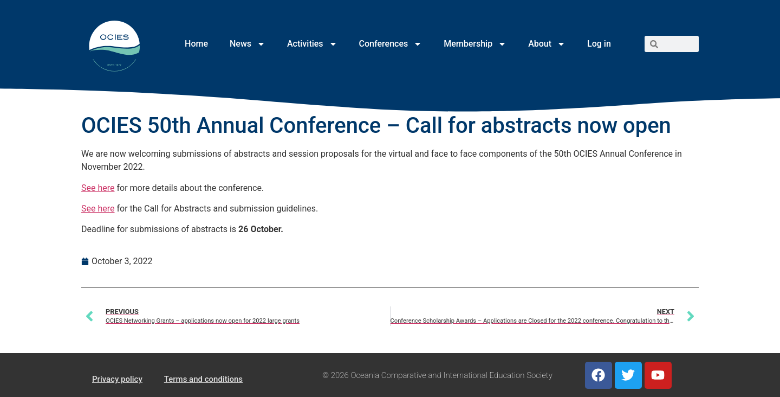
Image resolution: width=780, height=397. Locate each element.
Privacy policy (117, 379)
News (247, 44)
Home (196, 44)
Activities (312, 44)
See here (98, 188)
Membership (475, 44)
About (547, 44)
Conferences (390, 44)
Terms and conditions (203, 379)
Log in (599, 44)
